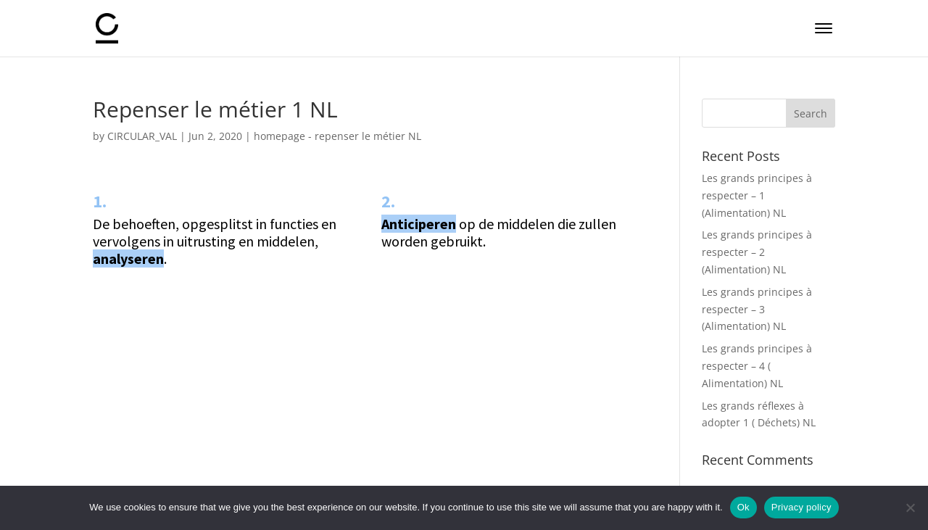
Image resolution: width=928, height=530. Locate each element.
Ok (743, 507)
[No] (910, 507)
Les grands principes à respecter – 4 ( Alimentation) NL (757, 365)
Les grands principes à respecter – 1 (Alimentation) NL (757, 195)
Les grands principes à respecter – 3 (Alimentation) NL (757, 309)
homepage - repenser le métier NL (337, 136)
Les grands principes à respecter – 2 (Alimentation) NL (757, 252)
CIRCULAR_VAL (142, 136)
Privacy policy (801, 507)
